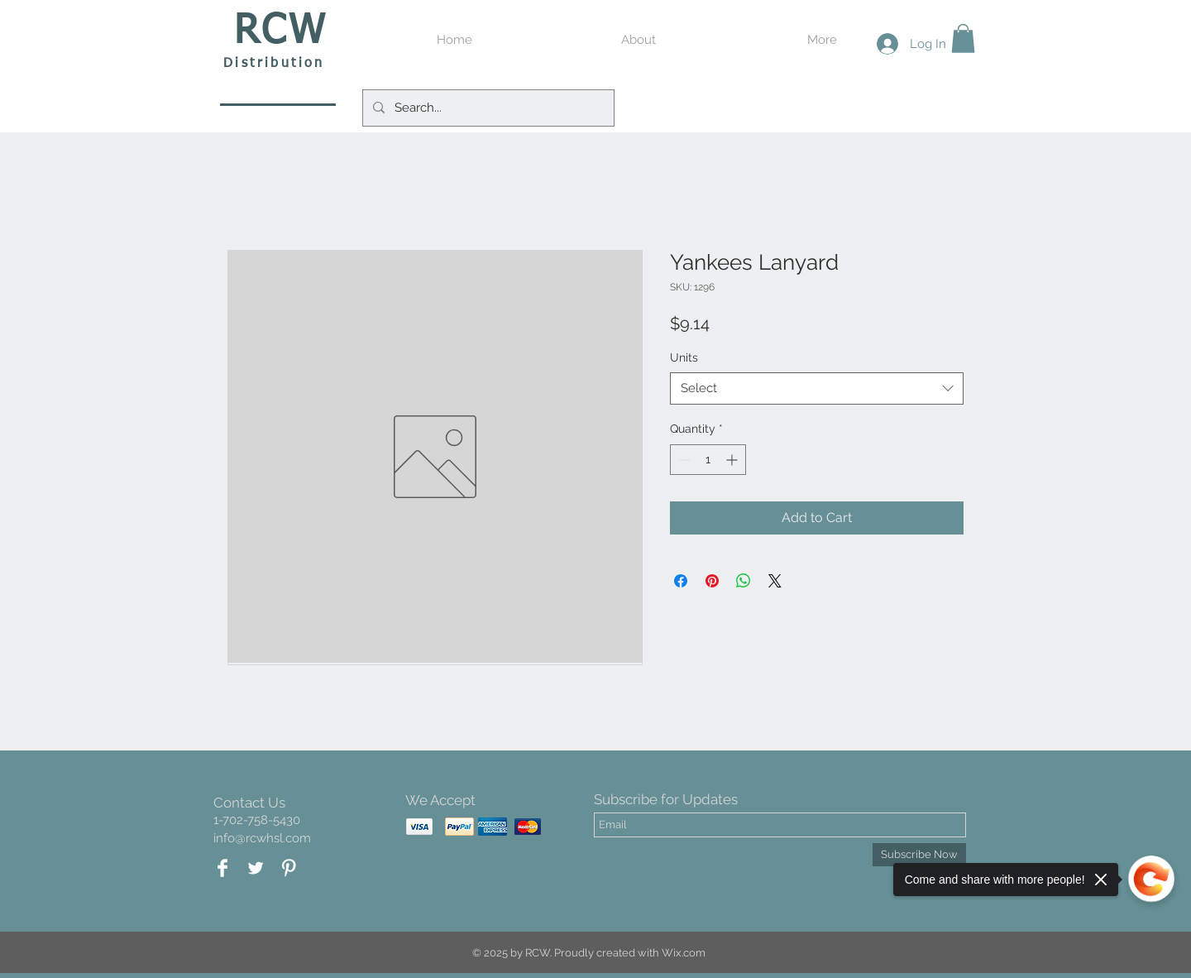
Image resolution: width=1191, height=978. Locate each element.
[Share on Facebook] (681, 581)
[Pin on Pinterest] (712, 581)
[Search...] (487, 108)
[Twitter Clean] (255, 868)
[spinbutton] (708, 459)
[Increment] (733, 459)
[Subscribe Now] (919, 854)
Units (684, 357)
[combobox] (817, 388)
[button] (963, 38)
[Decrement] (682, 459)
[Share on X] (775, 581)
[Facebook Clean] (222, 868)
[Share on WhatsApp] (743, 581)
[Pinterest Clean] (289, 868)
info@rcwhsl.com (262, 838)
